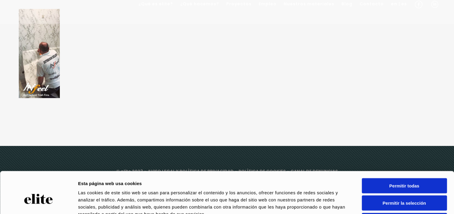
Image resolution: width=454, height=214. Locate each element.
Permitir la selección (404, 172)
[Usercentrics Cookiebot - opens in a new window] (39, 202)
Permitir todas (404, 154)
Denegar (404, 189)
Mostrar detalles (322, 202)
